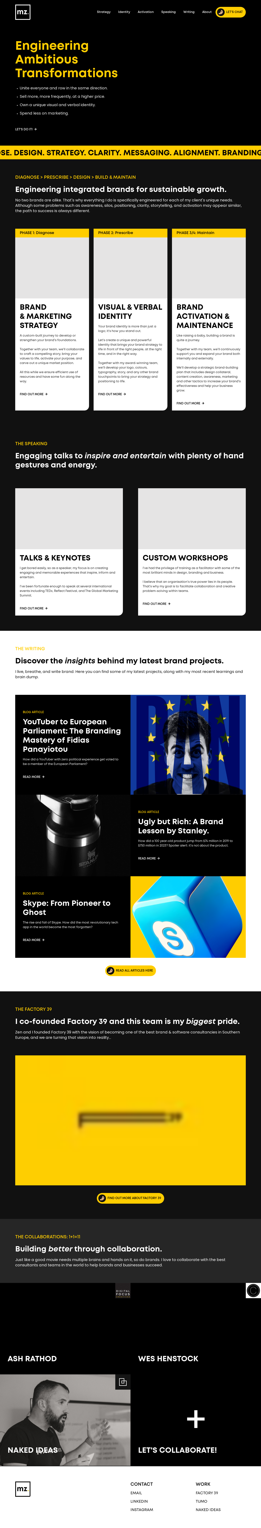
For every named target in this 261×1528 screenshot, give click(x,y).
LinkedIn (139, 1501)
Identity (124, 12)
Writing (189, 12)
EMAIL (136, 1493)
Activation (146, 12)
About (207, 12)
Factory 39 (207, 1493)
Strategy (104, 12)
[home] (22, 12)
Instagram (141, 1510)
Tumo (201, 1501)
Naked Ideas (208, 1510)
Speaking (168, 12)
